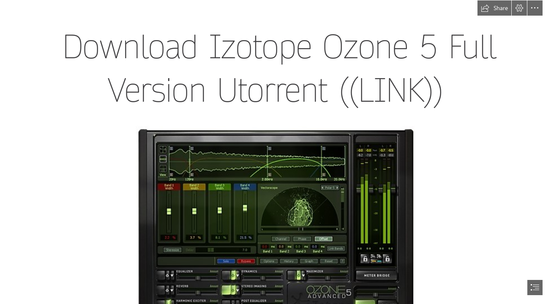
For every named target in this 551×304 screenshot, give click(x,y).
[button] (494, 8)
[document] (275, 152)
